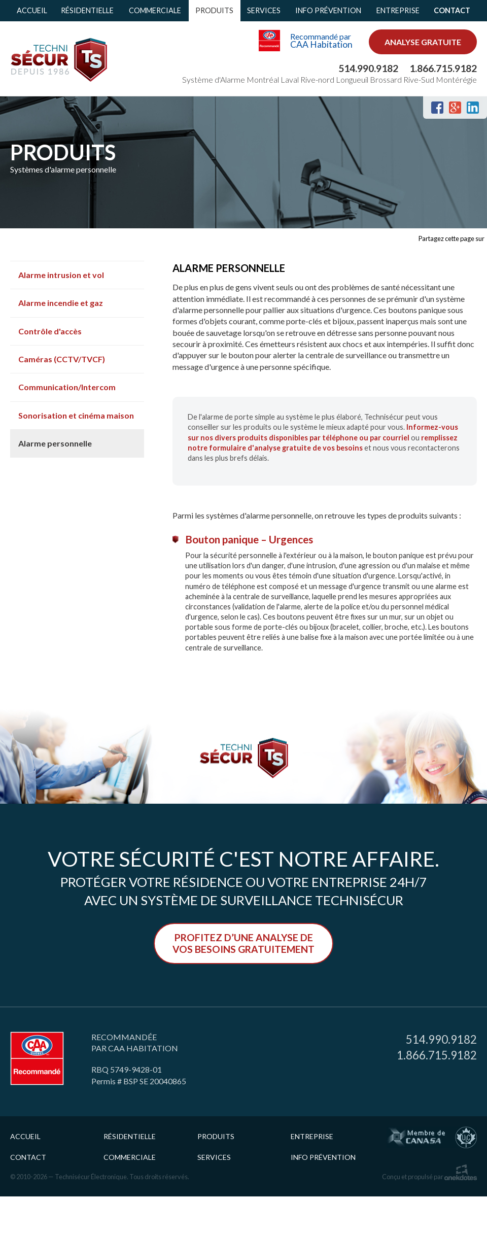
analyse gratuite (423, 42)
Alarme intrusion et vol (61, 275)
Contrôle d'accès (50, 331)
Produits (214, 10)
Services (264, 10)
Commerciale (155, 10)
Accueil (32, 10)
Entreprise (398, 10)
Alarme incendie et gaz (60, 302)
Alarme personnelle (55, 443)
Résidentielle (87, 10)
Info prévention (328, 10)
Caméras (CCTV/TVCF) (61, 359)
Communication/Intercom (67, 387)
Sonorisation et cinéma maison (76, 415)
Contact (452, 10)
